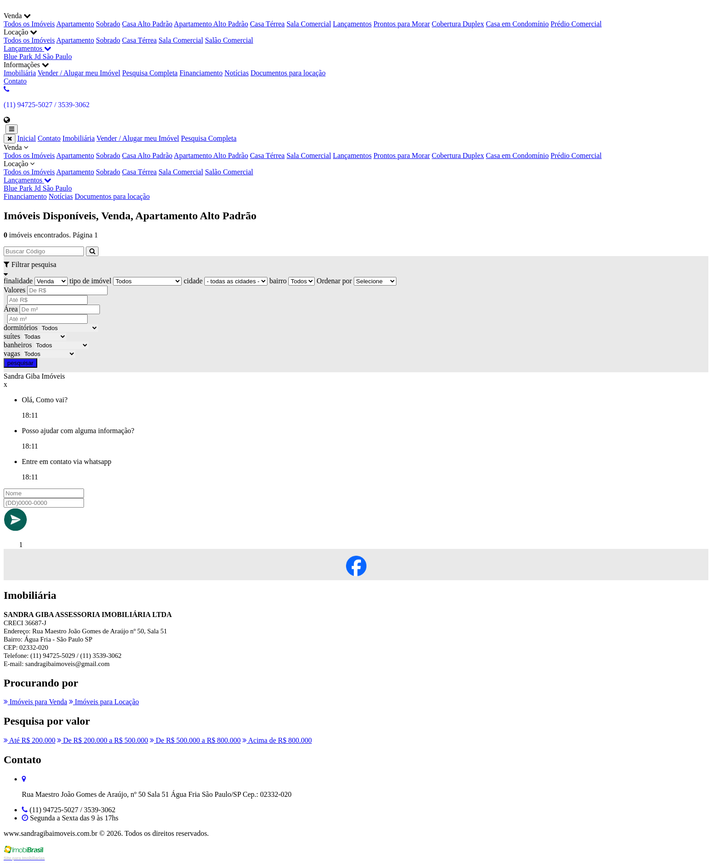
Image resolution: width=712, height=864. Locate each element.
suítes (12, 336)
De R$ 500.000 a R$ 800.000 (195, 740)
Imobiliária (20, 73)
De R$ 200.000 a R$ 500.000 (102, 740)
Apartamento (75, 24)
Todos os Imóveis (29, 24)
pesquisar (20, 363)
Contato (15, 81)
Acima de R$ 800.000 (277, 740)
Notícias (236, 73)
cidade (193, 281)
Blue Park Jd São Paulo (38, 56)
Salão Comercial (229, 40)
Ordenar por (334, 281)
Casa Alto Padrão (147, 24)
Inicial (26, 138)
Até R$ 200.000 (29, 740)
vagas (12, 353)
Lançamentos (352, 24)
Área (11, 309)
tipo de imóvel (90, 281)
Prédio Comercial (576, 24)
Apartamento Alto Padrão (211, 24)
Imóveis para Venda (35, 702)
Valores (14, 290)
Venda (356, 151)
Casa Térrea (267, 24)
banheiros (18, 345)
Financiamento (200, 73)
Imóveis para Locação (104, 702)
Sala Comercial (309, 24)
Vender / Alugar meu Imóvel (79, 73)
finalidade (18, 281)
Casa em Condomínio (517, 24)
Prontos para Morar (401, 24)
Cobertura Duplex (458, 24)
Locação (356, 168)
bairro (278, 281)
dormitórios (21, 327)
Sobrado (108, 24)
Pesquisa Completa (150, 73)
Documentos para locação (288, 73)
